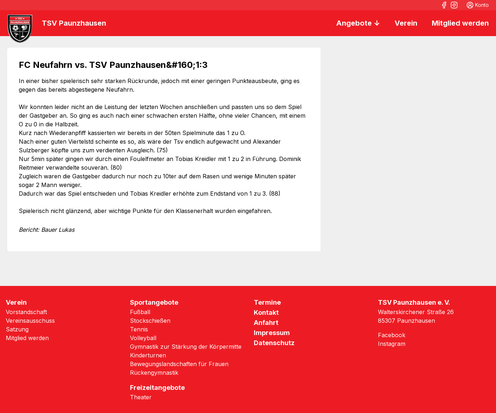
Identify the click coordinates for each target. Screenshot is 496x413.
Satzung (17, 329)
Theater (141, 397)
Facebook (391, 335)
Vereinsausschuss (30, 320)
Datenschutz (274, 343)
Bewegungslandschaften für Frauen (179, 364)
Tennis (139, 329)
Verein (406, 23)
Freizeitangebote (157, 387)
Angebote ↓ (358, 23)
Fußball (140, 312)
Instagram (391, 343)
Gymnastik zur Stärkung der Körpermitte (186, 346)
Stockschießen (150, 320)
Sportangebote (154, 302)
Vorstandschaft (26, 312)
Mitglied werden (460, 23)
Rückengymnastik (154, 372)
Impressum (272, 332)
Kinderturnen (148, 355)
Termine (267, 302)
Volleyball (143, 338)
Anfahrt (266, 322)
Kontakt (266, 312)
